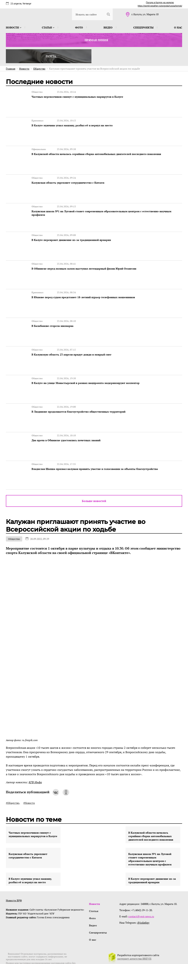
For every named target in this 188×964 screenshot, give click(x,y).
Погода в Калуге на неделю (160, 2)
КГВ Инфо (35, 767)
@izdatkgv (144, 907)
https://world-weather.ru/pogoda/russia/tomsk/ (160, 6)
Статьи (48, 27)
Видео (108, 27)
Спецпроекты (143, 27)
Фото (79, 27)
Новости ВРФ (14, 885)
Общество (14, 523)
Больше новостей (94, 486)
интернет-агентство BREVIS (134, 944)
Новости (13, 27)
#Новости (29, 787)
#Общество (12, 787)
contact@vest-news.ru (141, 901)
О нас (178, 27)
